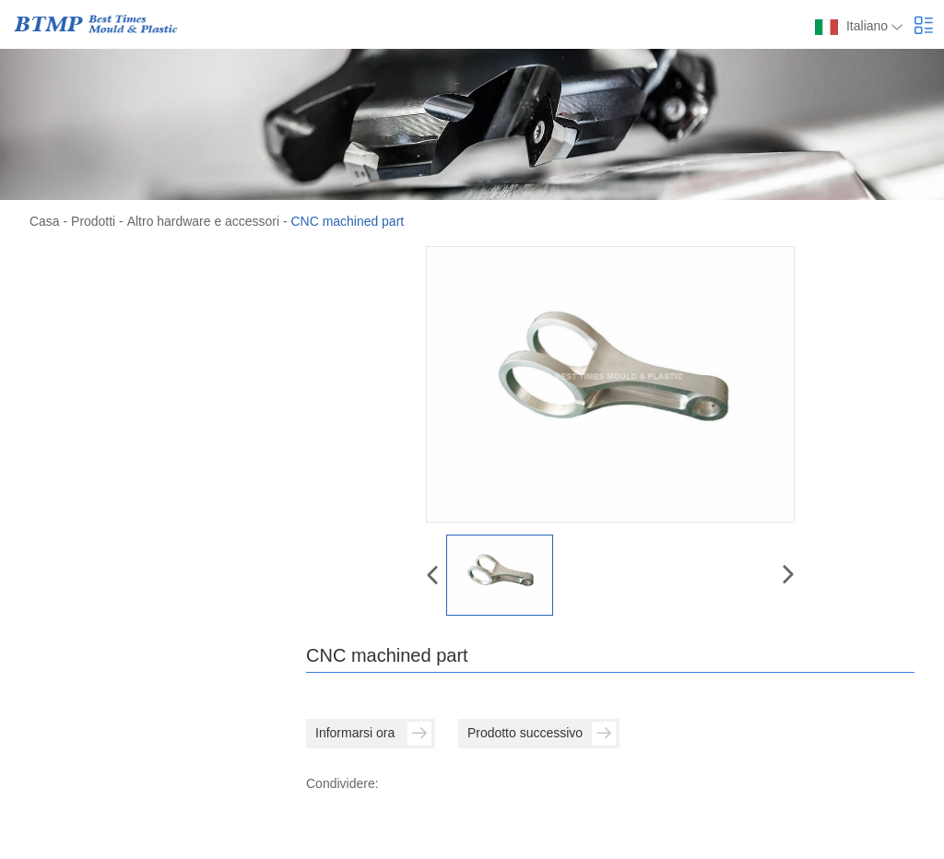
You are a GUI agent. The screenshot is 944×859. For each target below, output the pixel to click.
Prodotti (93, 221)
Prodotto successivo (541, 733)
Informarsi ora (373, 733)
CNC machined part (347, 221)
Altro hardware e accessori (202, 221)
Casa (45, 221)
